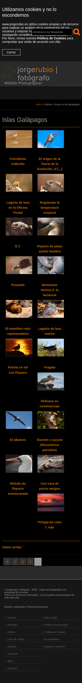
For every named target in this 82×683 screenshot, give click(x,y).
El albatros (18, 440)
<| (7, 561)
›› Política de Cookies (53, 632)
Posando (18, 285)
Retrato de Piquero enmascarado (18, 488)
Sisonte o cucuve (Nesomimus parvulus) (50, 445)
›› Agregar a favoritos (53, 646)
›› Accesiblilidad (50, 639)
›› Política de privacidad (55, 624)
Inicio (38, 104)
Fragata (49, 367)
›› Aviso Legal (49, 617)
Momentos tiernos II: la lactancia (50, 290)
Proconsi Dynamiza (37, 606)
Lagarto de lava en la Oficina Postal (18, 207)
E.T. (18, 246)
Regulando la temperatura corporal (49, 207)
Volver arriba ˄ (12, 547)
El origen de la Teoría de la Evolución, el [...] (49, 164)
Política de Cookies (51, 38)
